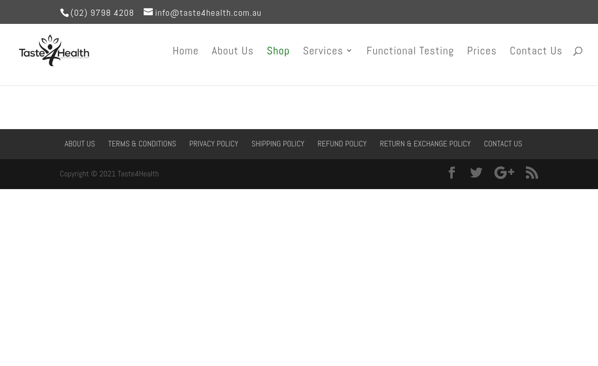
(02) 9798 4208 (103, 12)
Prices (482, 52)
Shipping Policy (278, 143)
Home (186, 52)
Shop (278, 52)
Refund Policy (342, 143)
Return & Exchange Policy (425, 143)
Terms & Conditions (142, 143)
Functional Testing (410, 52)
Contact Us (536, 52)
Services (323, 52)
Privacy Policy (214, 143)
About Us (233, 52)
